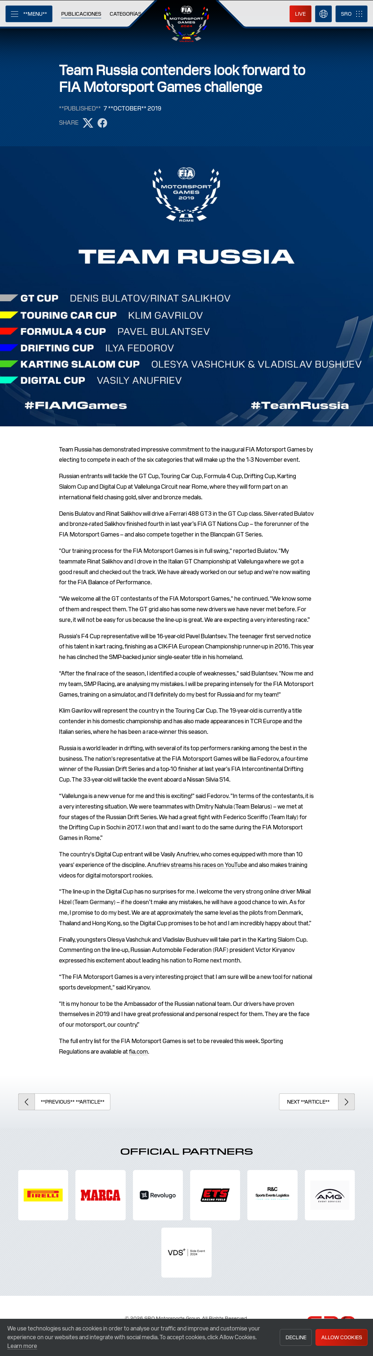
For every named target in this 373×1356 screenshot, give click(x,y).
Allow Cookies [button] (341, 1337)
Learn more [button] (22, 1346)
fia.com (138, 1051)
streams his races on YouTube (209, 865)
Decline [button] (296, 1337)
